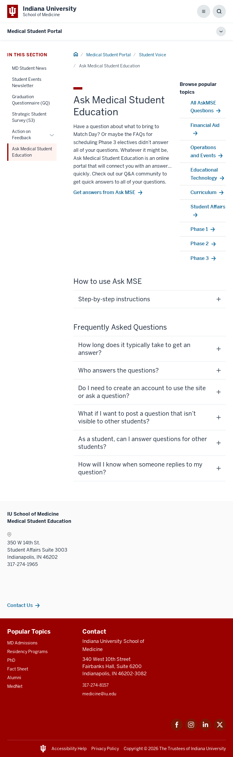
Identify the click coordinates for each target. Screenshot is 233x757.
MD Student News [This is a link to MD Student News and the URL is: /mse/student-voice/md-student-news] (29, 68)
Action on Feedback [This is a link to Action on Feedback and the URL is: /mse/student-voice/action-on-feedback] (21, 134)
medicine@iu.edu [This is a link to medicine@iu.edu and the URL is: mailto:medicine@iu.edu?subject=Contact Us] (99, 694)
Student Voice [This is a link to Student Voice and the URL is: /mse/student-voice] (152, 54)
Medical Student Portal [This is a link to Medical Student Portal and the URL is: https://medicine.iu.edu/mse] (34, 31)
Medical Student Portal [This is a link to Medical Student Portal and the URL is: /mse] (108, 54)
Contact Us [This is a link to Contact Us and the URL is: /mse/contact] (20, 605)
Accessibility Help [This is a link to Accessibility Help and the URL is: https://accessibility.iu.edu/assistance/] (69, 748)
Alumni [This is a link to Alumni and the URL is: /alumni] (14, 677)
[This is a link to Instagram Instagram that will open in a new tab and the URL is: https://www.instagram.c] (191, 729)
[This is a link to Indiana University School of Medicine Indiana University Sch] (41, 11)
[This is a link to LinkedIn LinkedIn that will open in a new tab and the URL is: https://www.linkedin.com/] (205, 729)
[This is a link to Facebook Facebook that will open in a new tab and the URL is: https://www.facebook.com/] (177, 729)
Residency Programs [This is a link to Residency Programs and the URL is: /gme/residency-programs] (27, 651)
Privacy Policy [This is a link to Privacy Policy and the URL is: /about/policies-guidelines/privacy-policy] (105, 748)
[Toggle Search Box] (219, 11)
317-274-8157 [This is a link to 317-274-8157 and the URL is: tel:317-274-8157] (95, 685)
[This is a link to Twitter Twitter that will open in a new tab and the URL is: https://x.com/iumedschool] (220, 729)
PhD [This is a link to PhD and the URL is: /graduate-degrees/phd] (11, 660)
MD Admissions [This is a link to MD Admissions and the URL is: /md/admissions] (22, 643)
